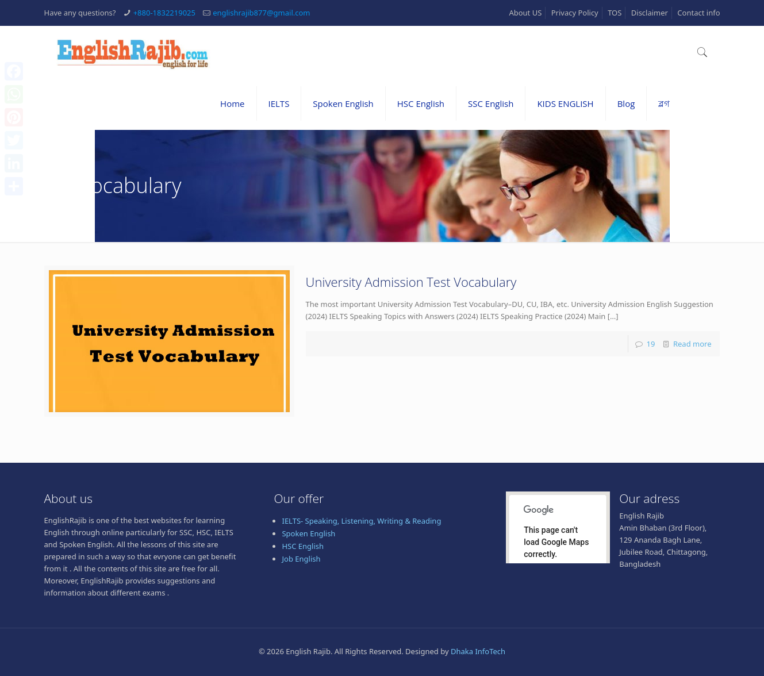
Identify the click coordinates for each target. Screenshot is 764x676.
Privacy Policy (574, 12)
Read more (692, 344)
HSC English (303, 546)
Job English (301, 559)
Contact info (698, 12)
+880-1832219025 (164, 12)
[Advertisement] (382, 645)
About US (525, 12)
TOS (614, 12)
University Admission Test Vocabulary (411, 281)
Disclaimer (649, 12)
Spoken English (308, 533)
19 (650, 344)
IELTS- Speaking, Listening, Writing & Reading (361, 521)
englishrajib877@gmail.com (261, 12)
